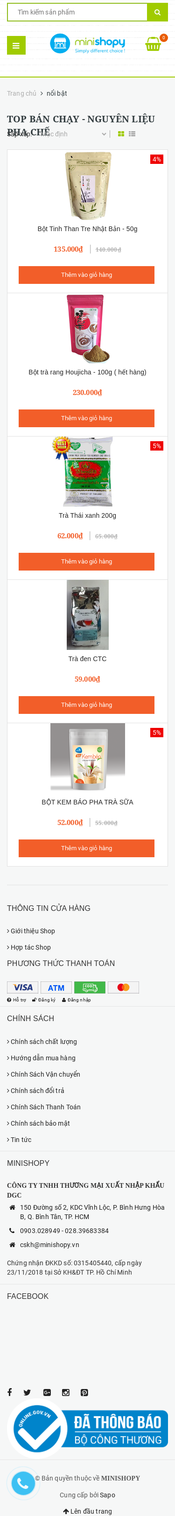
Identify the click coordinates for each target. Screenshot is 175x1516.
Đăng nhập (83, 1000)
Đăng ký (47, 1000)
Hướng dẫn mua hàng (41, 1058)
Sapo (107, 1495)
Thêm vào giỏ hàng (86, 274)
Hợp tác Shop (29, 947)
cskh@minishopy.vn (49, 1244)
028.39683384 (87, 1230)
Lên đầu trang (87, 1511)
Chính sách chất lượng (42, 1041)
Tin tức (19, 1139)
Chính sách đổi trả (35, 1090)
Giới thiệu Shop (31, 931)
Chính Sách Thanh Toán (44, 1107)
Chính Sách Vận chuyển (43, 1074)
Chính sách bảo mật (38, 1123)
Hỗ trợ (17, 1000)
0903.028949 (40, 1230)
